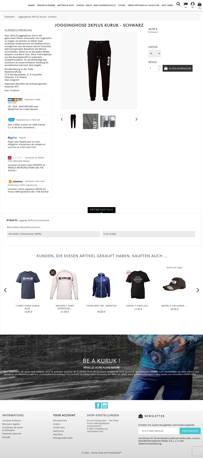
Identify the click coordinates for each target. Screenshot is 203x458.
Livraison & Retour (11, 420)
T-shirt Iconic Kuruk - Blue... (28, 307)
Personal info (60, 420)
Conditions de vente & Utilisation (12, 429)
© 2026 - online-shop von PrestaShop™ (101, 452)
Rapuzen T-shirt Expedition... (65, 307)
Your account (64, 415)
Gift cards (167, 5)
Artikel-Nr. (12, 220)
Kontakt (6, 437)
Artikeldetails (101, 209)
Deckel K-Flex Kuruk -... (174, 305)
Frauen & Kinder (46, 5)
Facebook (98, 405)
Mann (31, 5)
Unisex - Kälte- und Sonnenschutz (96, 5)
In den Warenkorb (166, 76)
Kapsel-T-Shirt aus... (138, 305)
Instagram (105, 405)
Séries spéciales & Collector (143, 5)
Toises (121, 5)
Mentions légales (11, 424)
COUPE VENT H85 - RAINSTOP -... (101, 307)
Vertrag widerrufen (63, 437)
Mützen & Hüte (65, 5)
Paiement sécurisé (11, 433)
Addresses (58, 430)
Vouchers (58, 434)
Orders (56, 424)
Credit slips (59, 427)
